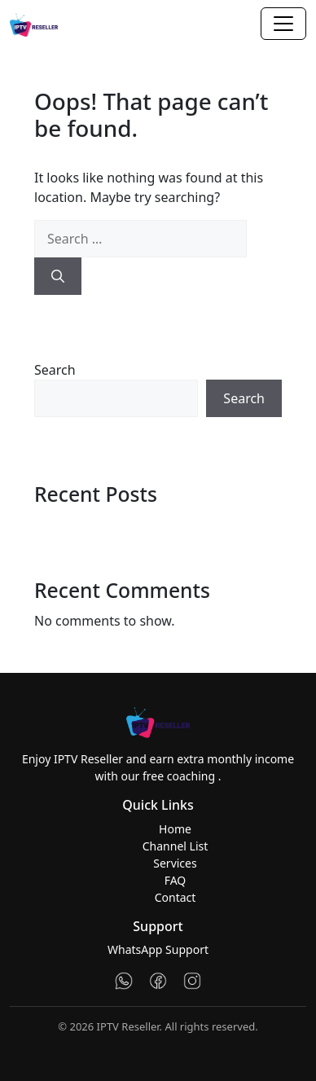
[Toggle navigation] (283, 23)
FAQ (176, 880)
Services (174, 863)
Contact (175, 897)
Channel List (175, 846)
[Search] (57, 276)
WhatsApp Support (158, 949)
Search (55, 370)
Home (175, 829)
